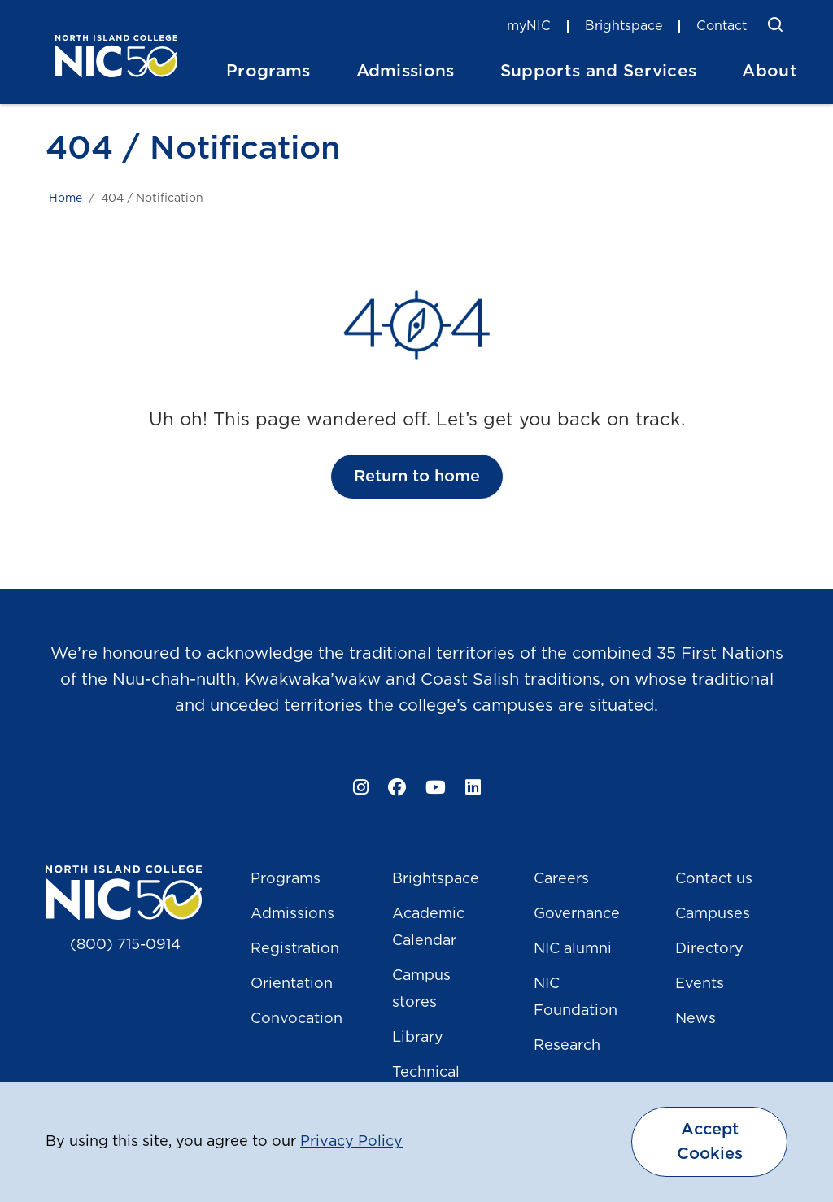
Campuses (712, 914)
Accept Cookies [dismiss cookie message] (710, 1141)
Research (567, 1046)
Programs (286, 879)
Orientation (292, 984)
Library (417, 1037)
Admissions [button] (405, 71)
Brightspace (623, 26)
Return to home (417, 476)
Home (65, 198)
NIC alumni (573, 949)
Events (699, 984)
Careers (561, 879)
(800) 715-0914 (125, 945)
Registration (295, 949)
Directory (709, 949)
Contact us (713, 879)
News (695, 1019)
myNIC (529, 26)
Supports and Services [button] (598, 71)
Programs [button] (268, 71)
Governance (577, 914)
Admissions (292, 914)
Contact (721, 26)
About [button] (769, 71)
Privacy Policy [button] (351, 1141)
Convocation (296, 1019)
